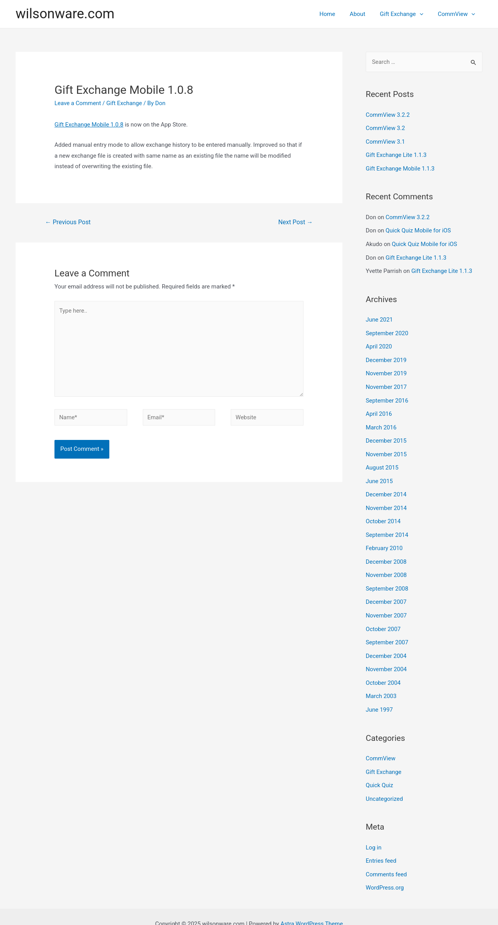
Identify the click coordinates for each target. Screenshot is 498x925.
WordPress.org (385, 873)
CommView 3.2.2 (388, 114)
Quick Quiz (379, 772)
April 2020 (379, 342)
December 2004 (386, 645)
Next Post (295, 222)
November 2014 (386, 500)
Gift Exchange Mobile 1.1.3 (400, 167)
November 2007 (386, 605)
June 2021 (379, 316)
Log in (374, 834)
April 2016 (379, 408)
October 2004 (383, 671)
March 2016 (381, 422)
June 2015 (379, 474)
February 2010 (384, 539)
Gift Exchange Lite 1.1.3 (396, 154)
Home (337, 14)
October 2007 (383, 619)
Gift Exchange (405, 14)
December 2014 (386, 487)
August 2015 (382, 461)
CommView (458, 14)
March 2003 (381, 684)
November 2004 (386, 658)
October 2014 (383, 513)
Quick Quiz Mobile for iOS (418, 228)
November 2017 (386, 382)
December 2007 (386, 592)
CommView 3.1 (385, 140)
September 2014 (387, 527)
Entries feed (381, 847)
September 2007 (387, 632)
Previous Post (68, 222)
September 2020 (387, 329)
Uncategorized (384, 785)
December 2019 (386, 356)
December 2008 (386, 553)
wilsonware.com (65, 14)
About (365, 14)
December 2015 (386, 434)
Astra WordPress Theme (311, 909)
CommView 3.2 (385, 127)
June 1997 (379, 697)
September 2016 (387, 395)
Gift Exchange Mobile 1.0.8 (89, 124)
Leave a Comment (78, 103)
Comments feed (386, 860)
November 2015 (386, 448)
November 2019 (386, 369)
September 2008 (387, 579)
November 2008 (386, 566)
